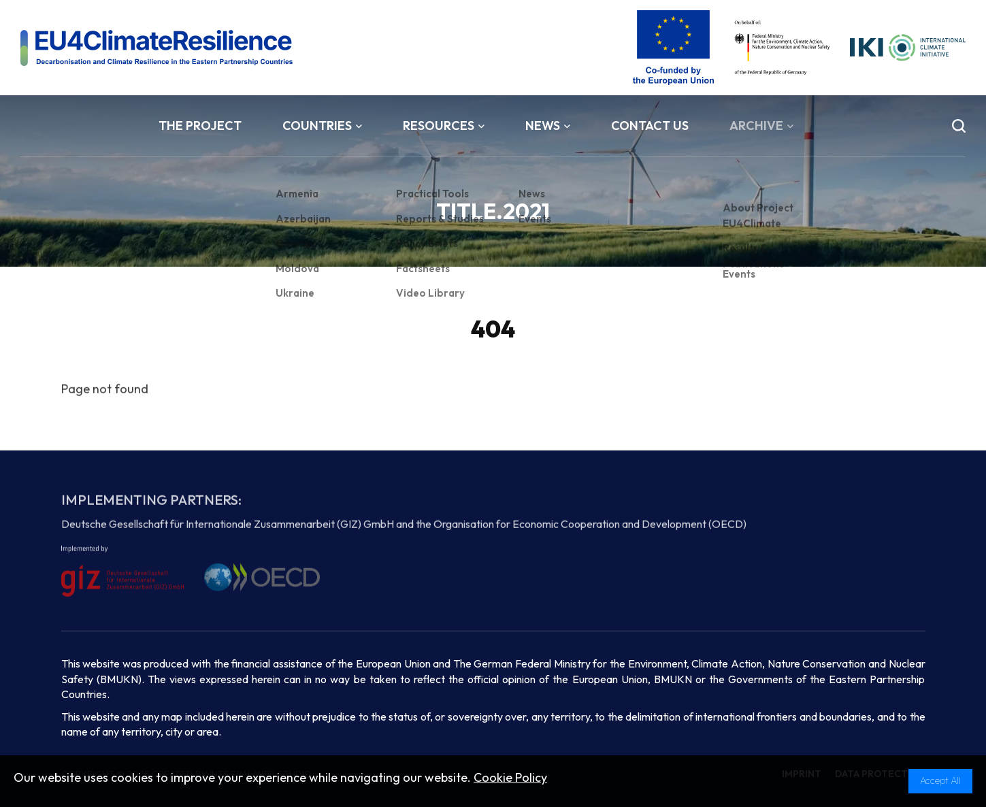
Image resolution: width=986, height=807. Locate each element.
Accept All (940, 780)
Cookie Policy (510, 777)
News (547, 125)
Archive (761, 125)
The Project (200, 125)
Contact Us (650, 125)
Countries (322, 125)
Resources (443, 125)
